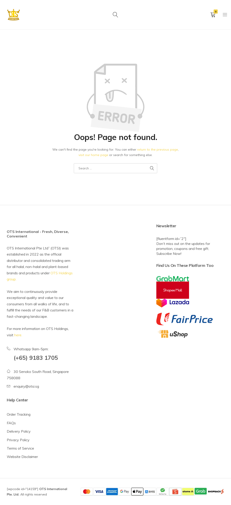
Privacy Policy (18, 440)
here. (18, 335)
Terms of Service (20, 448)
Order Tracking (18, 414)
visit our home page (93, 155)
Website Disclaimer (22, 456)
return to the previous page (157, 149)
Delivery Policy (19, 431)
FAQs (11, 423)
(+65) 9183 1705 (36, 357)
